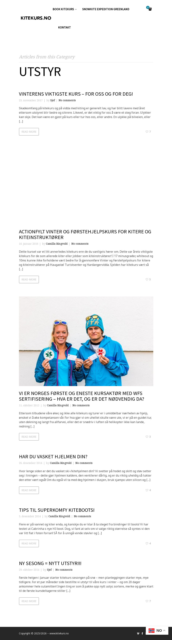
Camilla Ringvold (57, 243)
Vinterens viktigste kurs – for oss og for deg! (76, 93)
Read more (28, 131)
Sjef (52, 100)
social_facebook (142, 633)
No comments (67, 100)
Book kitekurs (63, 9)
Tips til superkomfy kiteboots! (56, 510)
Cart (148, 8)
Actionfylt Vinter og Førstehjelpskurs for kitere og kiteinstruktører (85, 234)
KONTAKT (64, 27)
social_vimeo (138, 633)
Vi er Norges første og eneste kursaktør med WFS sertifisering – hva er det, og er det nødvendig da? (81, 396)
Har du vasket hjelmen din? (53, 456)
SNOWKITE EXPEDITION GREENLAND (105, 9)
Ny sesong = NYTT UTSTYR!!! (50, 563)
